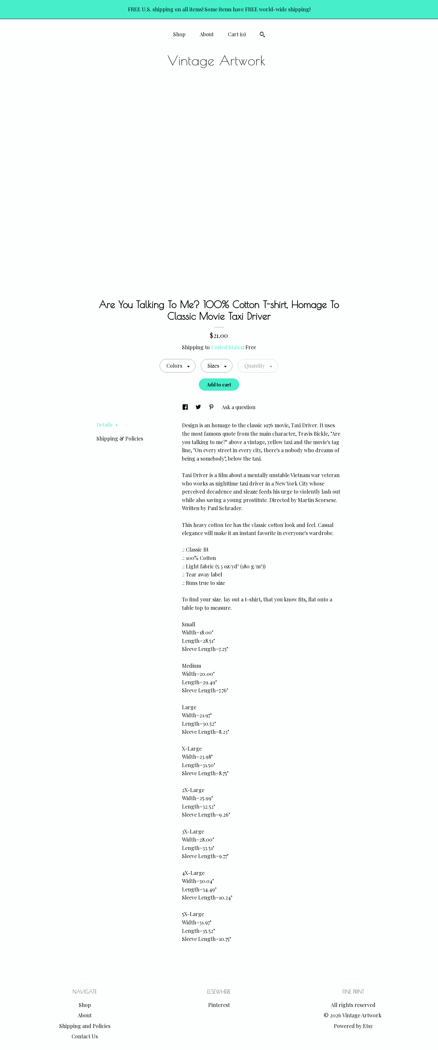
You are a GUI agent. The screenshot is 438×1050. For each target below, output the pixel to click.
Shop (179, 34)
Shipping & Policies (119, 438)
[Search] (262, 35)
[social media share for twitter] (199, 407)
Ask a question (238, 407)
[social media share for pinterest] (212, 407)
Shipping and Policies (84, 1025)
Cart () (237, 34)
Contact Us (85, 1036)
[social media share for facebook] (186, 407)
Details (107, 424)
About (207, 34)
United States (227, 347)
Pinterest (219, 1004)
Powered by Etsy (353, 1025)
